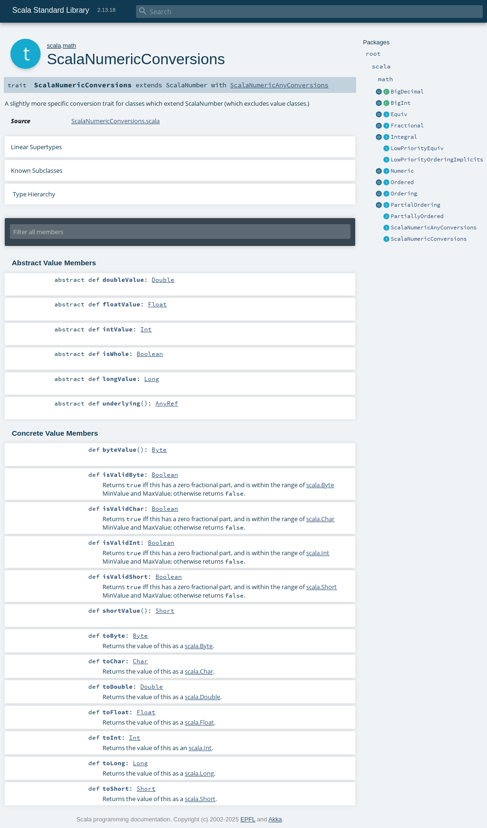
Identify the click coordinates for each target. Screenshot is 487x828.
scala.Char (320, 519)
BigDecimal (407, 91)
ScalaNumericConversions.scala (115, 121)
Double (163, 279)
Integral (404, 137)
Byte (159, 449)
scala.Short (321, 587)
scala (54, 45)
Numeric (402, 171)
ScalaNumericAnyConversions (434, 227)
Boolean (150, 353)
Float (157, 304)
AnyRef (166, 403)
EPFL (248, 819)
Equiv (399, 114)
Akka (275, 819)
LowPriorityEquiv (417, 148)
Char (140, 661)
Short (164, 610)
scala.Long (199, 773)
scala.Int (317, 553)
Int (146, 329)
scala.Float (199, 722)
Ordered (402, 182)
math (69, 45)
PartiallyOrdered (417, 216)
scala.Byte (320, 485)
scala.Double (202, 697)
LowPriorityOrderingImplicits (437, 159)
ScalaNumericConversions (429, 239)
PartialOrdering (415, 205)
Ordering (404, 193)
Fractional (407, 125)
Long (151, 378)
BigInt (400, 103)
